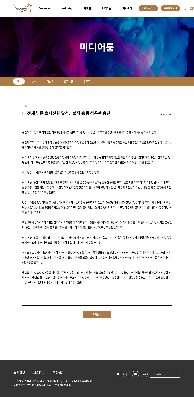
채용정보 (38, 372)
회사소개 (127, 8)
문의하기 (58, 372)
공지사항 (68, 81)
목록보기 (97, 314)
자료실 (87, 8)
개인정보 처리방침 (82, 381)
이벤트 (50, 81)
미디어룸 (106, 8)
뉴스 (34, 81)
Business (45, 8)
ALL (18, 81)
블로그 (86, 81)
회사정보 (19, 372)
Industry (67, 8)
